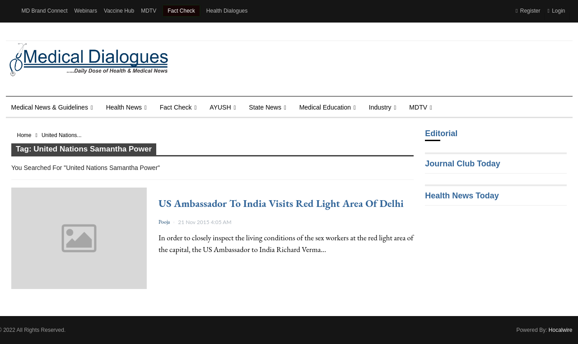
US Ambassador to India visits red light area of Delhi (281, 203)
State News (265, 107)
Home (24, 135)
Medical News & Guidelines (49, 107)
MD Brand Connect (45, 11)
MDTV (148, 11)
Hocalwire (561, 330)
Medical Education (325, 107)
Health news (124, 107)
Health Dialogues (226, 11)
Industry (380, 107)
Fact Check (181, 11)
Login (556, 11)
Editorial (441, 133)
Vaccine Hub (119, 11)
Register (528, 11)
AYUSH (220, 107)
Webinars (86, 11)
